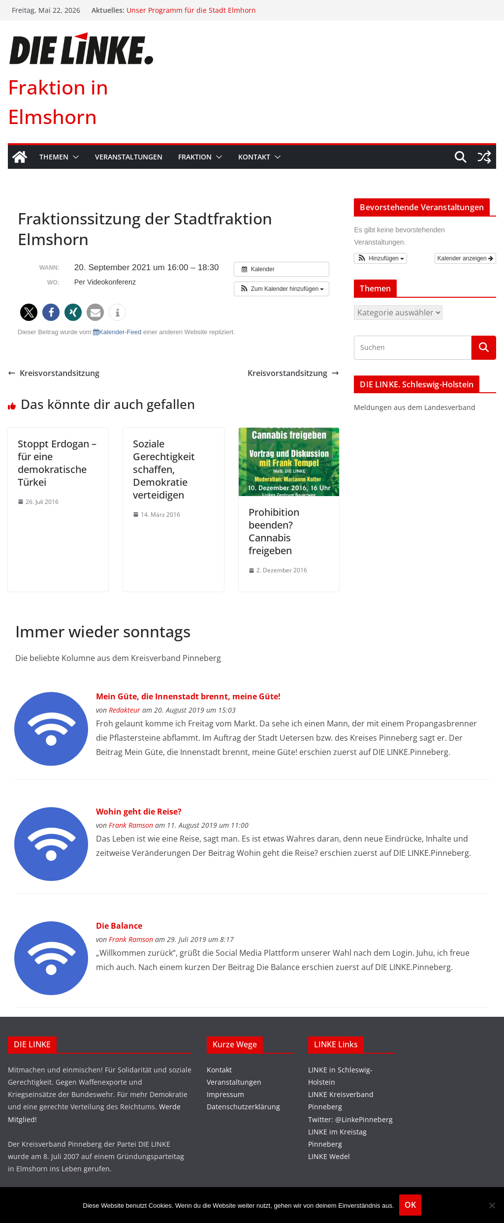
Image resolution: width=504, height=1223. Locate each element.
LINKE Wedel (329, 1156)
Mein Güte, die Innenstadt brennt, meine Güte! (188, 696)
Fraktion (195, 156)
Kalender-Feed (117, 332)
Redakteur (124, 710)
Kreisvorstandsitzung (53, 373)
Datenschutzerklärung (243, 1106)
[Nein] (492, 1205)
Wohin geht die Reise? (139, 811)
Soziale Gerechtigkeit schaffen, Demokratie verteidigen (164, 469)
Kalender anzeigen (465, 258)
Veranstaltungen (128, 156)
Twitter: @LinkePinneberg (350, 1119)
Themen (53, 156)
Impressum (225, 1094)
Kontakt (254, 156)
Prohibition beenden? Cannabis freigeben (274, 531)
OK (410, 1204)
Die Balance (119, 925)
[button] (73, 157)
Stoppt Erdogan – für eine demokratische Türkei (57, 463)
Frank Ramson (131, 825)
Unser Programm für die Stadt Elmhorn (191, 10)
